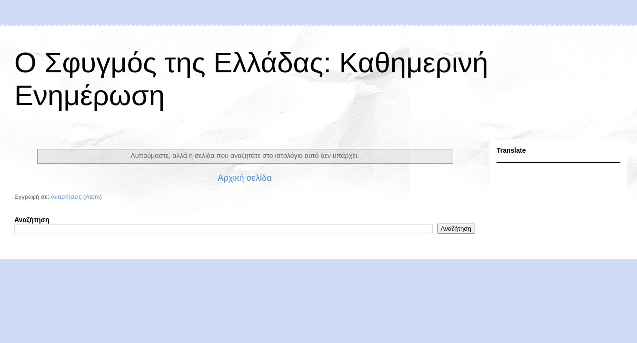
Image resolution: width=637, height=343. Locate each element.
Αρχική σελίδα (244, 178)
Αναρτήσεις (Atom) (76, 196)
